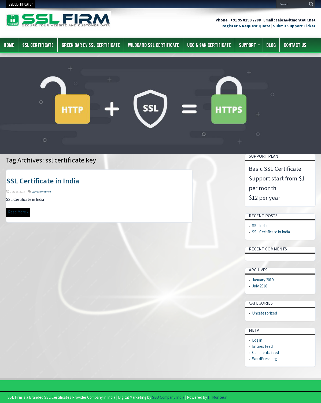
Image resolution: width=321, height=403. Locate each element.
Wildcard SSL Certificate (153, 45)
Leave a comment (41, 192)
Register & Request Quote (246, 26)
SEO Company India (168, 397)
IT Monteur (217, 397)
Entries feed (262, 346)
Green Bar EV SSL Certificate (91, 45)
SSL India (259, 226)
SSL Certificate (38, 45)
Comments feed (265, 353)
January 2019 (263, 280)
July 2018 (259, 286)
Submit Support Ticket (294, 26)
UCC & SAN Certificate (209, 45)
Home (9, 45)
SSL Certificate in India (42, 181)
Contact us (295, 45)
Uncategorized (264, 313)
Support (249, 45)
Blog (271, 45)
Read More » (18, 212)
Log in (257, 340)
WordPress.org (264, 359)
